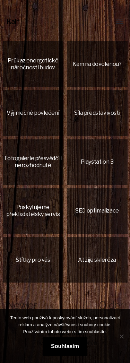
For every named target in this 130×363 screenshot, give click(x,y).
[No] (121, 336)
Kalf (13, 21)
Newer (22, 305)
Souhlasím (65, 346)
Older (111, 305)
